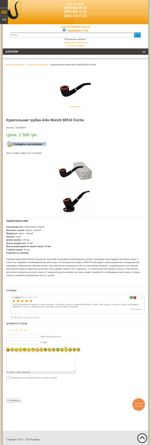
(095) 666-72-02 (75, 11)
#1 (13, 297)
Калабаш (11, 10)
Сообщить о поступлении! (28, 144)
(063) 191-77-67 (75, 16)
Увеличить (75, 91)
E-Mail (44, 342)
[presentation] (36, 388)
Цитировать (137, 309)
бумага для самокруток (75, 42)
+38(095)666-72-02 (75, 30)
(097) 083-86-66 (75, 7)
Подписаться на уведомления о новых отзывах (33, 377)
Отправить (13, 400)
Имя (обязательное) (51, 336)
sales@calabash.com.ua (75, 26)
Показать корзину (139, 9)
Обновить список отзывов (26, 317)
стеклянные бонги (75, 45)
